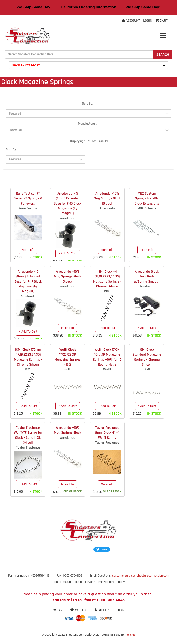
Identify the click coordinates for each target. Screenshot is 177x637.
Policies (130, 635)
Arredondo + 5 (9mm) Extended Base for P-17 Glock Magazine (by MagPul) (28, 281)
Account (131, 20)
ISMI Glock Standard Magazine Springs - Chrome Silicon (147, 357)
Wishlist (79, 610)
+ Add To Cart (67, 253)
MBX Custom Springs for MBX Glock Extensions (147, 198)
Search (162, 54)
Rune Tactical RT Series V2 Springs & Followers (28, 198)
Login (147, 20)
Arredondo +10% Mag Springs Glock (67, 430)
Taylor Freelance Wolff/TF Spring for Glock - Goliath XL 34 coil (28, 435)
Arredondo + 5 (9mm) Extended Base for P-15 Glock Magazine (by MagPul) (67, 203)
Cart (59, 610)
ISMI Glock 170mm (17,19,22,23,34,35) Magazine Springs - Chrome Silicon (28, 357)
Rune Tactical (28, 208)
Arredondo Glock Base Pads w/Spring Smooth (147, 276)
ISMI (107, 291)
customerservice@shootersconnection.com (140, 576)
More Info (28, 250)
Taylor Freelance (28, 447)
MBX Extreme (146, 208)
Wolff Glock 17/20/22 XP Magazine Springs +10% (67, 357)
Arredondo (67, 218)
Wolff (67, 369)
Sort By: (87, 104)
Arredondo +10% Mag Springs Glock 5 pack (67, 276)
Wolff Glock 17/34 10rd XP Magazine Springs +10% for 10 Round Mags (107, 357)
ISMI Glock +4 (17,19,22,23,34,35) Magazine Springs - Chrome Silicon (107, 279)
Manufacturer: (87, 124)
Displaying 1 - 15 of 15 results (89, 141)
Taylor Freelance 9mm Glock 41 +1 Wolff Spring (107, 433)
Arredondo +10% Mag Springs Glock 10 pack (107, 198)
